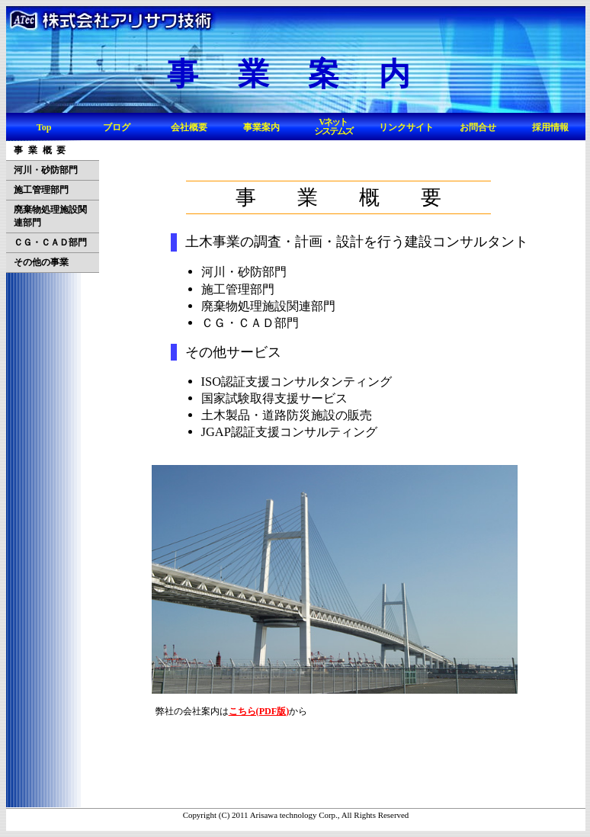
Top (44, 127)
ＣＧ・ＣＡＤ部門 (50, 242)
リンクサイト (406, 127)
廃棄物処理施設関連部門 (50, 216)
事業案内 (261, 127)
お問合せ (478, 127)
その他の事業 (41, 262)
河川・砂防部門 (46, 170)
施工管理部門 (41, 189)
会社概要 (189, 127)
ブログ (116, 127)
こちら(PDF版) (259, 711)
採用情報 (550, 127)
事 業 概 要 (40, 150)
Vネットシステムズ (333, 126)
